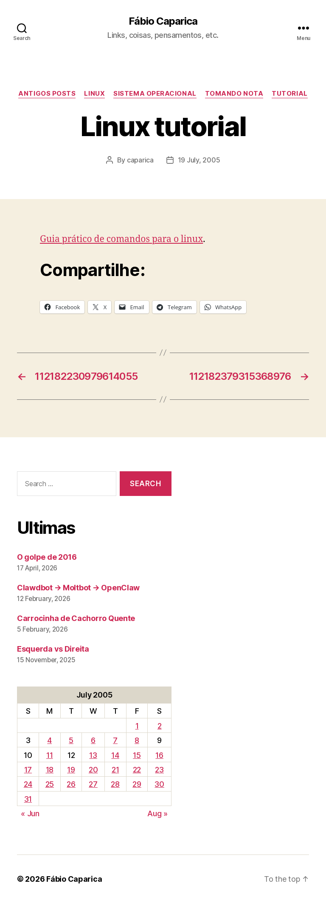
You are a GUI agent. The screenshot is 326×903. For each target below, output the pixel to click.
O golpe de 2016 (47, 557)
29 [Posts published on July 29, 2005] (136, 784)
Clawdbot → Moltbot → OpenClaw (78, 587)
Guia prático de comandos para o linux (121, 239)
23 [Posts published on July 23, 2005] (159, 769)
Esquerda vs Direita (53, 648)
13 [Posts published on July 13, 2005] (93, 755)
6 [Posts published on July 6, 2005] (93, 740)
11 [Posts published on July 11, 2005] (49, 755)
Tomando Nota (234, 93)
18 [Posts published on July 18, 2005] (49, 769)
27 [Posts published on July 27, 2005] (93, 784)
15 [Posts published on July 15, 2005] (137, 755)
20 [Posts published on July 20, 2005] (93, 769)
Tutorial (289, 93)
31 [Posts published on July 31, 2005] (28, 799)
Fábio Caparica (163, 21)
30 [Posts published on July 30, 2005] (159, 784)
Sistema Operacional (154, 93)
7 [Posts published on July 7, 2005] (115, 740)
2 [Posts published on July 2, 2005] (159, 725)
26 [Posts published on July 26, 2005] (71, 784)
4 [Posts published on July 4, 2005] (49, 740)
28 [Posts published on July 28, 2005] (115, 784)
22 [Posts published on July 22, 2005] (137, 769)
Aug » (157, 813)
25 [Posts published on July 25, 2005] (49, 784)
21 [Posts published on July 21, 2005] (115, 769)
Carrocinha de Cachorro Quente (76, 618)
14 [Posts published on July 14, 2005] (115, 755)
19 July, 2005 (199, 160)
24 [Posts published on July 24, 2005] (28, 784)
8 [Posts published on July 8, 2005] (137, 740)
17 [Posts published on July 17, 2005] (28, 769)
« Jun (30, 813)
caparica (140, 160)
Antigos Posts (47, 93)
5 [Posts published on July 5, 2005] (71, 740)
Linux (94, 93)
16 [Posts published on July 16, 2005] (159, 755)
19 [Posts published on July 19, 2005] (71, 769)
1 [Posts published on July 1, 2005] (137, 725)
